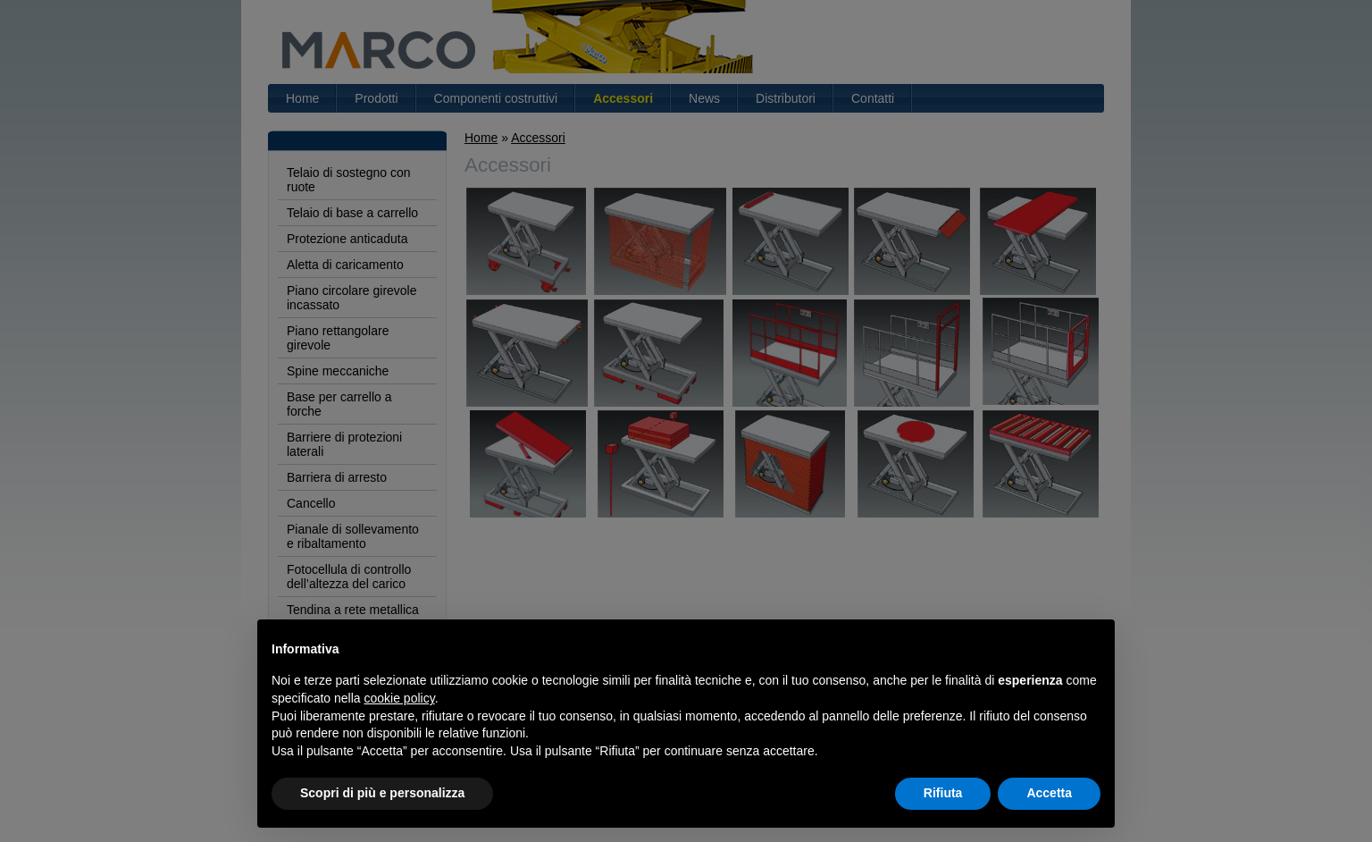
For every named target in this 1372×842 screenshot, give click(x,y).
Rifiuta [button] (943, 793)
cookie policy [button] (399, 698)
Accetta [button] (1049, 793)
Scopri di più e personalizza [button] (382, 793)
